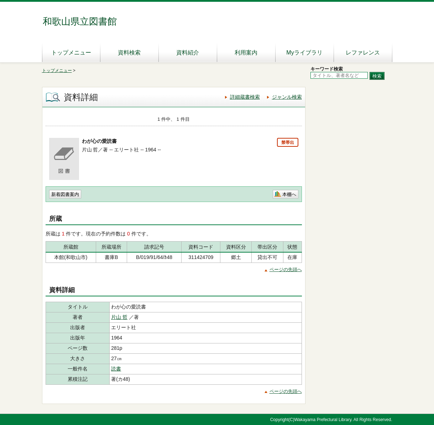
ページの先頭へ (286, 269)
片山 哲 (119, 317)
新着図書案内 (65, 194)
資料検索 (129, 53)
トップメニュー (71, 53)
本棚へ (289, 194)
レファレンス (363, 53)
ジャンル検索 (287, 97)
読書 (116, 369)
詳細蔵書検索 (245, 97)
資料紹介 (187, 53)
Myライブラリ (304, 53)
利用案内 (246, 53)
